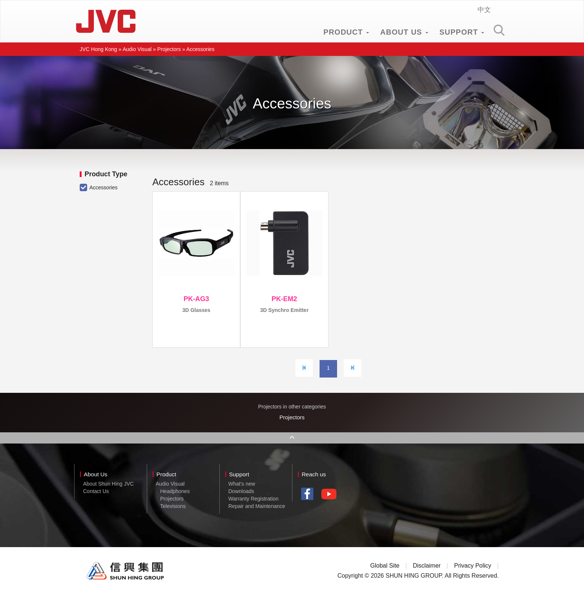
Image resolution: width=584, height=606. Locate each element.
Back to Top (292, 447)
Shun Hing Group (125, 582)
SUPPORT (461, 32)
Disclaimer (427, 577)
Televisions (172, 517)
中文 (484, 9)
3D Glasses (196, 310)
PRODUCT (346, 32)
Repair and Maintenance (256, 517)
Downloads (241, 502)
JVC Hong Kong (105, 21)
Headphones (175, 502)
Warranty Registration (253, 510)
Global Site (384, 577)
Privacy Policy (472, 577)
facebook (309, 506)
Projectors (169, 49)
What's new (241, 495)
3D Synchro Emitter (284, 310)
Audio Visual (137, 49)
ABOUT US (404, 32)
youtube (331, 507)
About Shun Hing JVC (108, 495)
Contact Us (96, 502)
